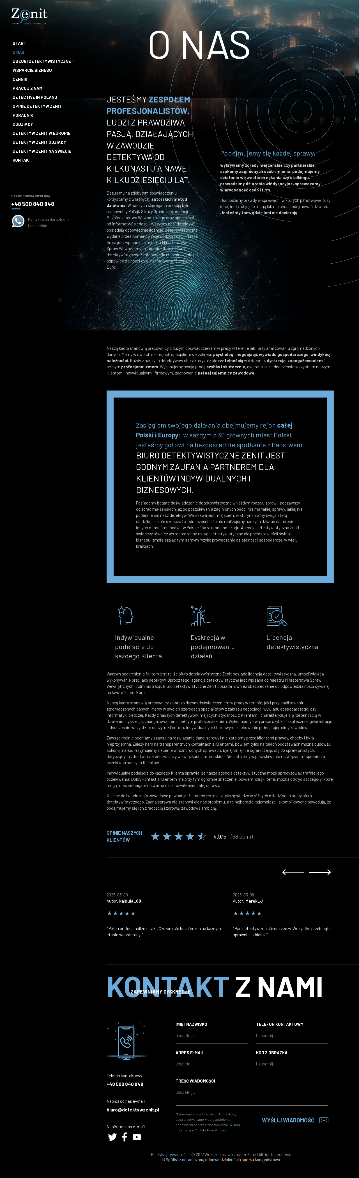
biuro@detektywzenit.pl (133, 1109)
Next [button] (320, 872)
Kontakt (22, 160)
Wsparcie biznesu (32, 70)
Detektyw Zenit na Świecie (42, 151)
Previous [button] (293, 872)
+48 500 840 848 (32, 203)
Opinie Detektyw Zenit (37, 106)
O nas (18, 52)
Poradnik (23, 115)
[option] (170, 913)
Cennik (20, 79)
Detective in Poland (35, 97)
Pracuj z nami (28, 88)
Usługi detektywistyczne (42, 61)
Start (19, 43)
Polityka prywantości (170, 1154)
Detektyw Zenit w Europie (41, 133)
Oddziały (23, 124)
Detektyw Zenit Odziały (39, 142)
